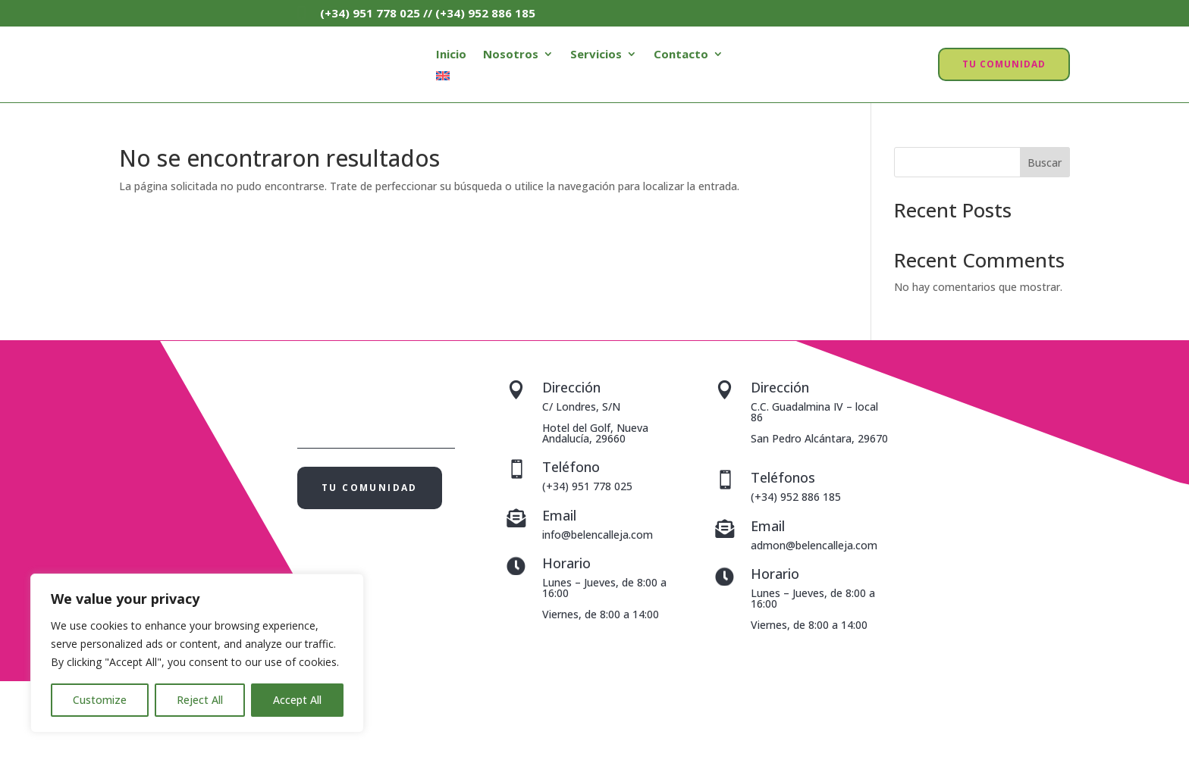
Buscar (1044, 162)
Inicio (451, 54)
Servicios (596, 54)
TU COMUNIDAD (1004, 64)
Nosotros (510, 54)
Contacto (681, 54)
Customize (100, 700)
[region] (197, 653)
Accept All (297, 700)
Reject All (200, 700)
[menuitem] (443, 78)
